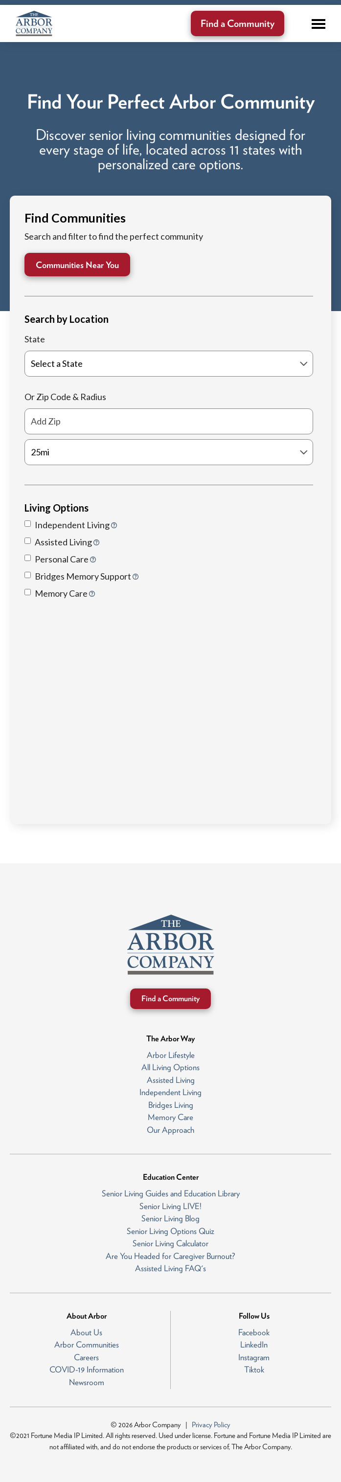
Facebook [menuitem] (254, 1332)
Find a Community (237, 23)
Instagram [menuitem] (254, 1357)
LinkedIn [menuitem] (254, 1344)
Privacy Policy (211, 1424)
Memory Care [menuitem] (170, 1117)
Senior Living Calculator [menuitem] (170, 1243)
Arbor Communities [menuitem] (86, 1344)
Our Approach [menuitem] (170, 1130)
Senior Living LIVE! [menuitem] (170, 1206)
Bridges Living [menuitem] (170, 1105)
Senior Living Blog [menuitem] (170, 1218)
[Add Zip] (168, 421)
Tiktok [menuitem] (254, 1369)
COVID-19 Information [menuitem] (86, 1369)
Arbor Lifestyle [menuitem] (171, 1055)
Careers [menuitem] (86, 1357)
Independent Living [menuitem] (170, 1092)
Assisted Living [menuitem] (171, 1080)
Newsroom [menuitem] (86, 1382)
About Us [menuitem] (86, 1332)
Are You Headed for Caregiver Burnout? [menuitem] (170, 1256)
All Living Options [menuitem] (170, 1067)
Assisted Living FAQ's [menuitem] (170, 1268)
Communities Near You (77, 265)
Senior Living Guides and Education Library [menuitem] (171, 1193)
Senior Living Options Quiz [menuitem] (170, 1231)
